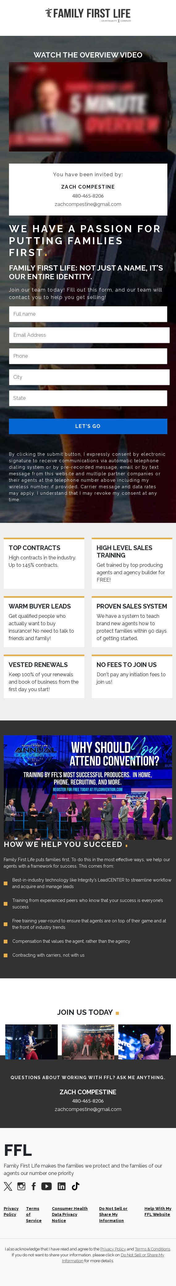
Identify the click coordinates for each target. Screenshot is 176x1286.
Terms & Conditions (152, 1249)
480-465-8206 (88, 196)
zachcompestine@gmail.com (88, 204)
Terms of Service (34, 1214)
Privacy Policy (11, 1211)
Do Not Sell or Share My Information (113, 1214)
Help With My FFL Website (158, 1211)
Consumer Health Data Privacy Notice (70, 1214)
